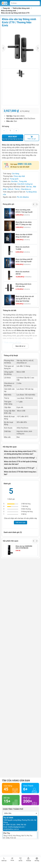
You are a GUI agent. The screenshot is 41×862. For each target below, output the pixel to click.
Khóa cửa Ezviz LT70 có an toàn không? (19, 458)
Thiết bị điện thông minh (21, 8)
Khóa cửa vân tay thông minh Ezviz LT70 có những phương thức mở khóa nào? (20, 452)
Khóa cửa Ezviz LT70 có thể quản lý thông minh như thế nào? (20, 463)
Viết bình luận (20, 522)
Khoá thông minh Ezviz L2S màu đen (23, 285)
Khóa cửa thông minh (8, 11)
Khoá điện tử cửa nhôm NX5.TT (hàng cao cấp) (24, 223)
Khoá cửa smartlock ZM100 (22, 273)
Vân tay (29, 187)
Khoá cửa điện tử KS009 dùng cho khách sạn (24, 236)
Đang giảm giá (8, 204)
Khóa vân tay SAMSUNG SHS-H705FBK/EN (24, 547)
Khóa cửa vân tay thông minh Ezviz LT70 (15, 13)
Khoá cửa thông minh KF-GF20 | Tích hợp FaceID (24, 260)
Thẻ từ (16, 189)
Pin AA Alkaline (23, 197)
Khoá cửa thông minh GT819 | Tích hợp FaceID (24, 211)
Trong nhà (23, 181)
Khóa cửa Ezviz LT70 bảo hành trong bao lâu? (20, 473)
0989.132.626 (24, 164)
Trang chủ (5, 8)
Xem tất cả (21, 346)
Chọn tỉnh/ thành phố (13, 809)
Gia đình (14, 181)
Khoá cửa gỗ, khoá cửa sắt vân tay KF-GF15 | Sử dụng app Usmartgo (25, 299)
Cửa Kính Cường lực (25, 184)
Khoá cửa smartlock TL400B (22, 248)
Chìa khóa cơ (26, 189)
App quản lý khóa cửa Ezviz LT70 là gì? (19, 468)
